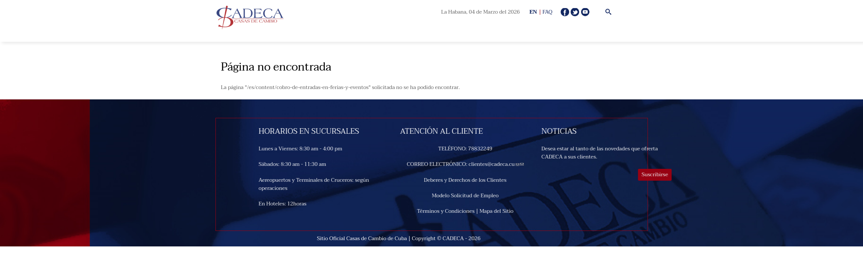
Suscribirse (690, 174)
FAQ (548, 12)
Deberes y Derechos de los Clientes (500, 180)
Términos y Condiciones (481, 211)
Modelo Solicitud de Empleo (500, 195)
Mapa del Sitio (532, 211)
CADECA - (456, 238)
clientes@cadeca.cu (529, 164)
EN (533, 12)
